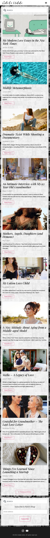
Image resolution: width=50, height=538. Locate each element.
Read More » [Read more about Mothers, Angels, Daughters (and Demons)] (8, 252)
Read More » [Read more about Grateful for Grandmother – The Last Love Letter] (8, 438)
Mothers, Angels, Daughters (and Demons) (23, 235)
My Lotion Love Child (16, 283)
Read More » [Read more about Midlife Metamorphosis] (8, 103)
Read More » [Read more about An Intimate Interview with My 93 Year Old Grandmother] (8, 202)
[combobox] (25, 10)
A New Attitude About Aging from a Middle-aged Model (24, 329)
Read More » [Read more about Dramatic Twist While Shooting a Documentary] (8, 153)
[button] (46, 2)
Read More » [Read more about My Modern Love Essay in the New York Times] (8, 57)
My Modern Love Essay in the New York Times (24, 41)
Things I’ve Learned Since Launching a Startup (18, 470)
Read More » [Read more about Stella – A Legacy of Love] (8, 390)
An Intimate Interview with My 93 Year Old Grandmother (23, 185)
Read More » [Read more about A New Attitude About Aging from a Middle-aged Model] (8, 344)
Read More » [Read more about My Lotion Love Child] (8, 296)
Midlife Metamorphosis (17, 88)
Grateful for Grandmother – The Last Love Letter (23, 422)
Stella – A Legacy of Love (18, 375)
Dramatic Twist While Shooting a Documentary (23, 135)
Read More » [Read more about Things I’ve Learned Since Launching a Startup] (8, 485)
